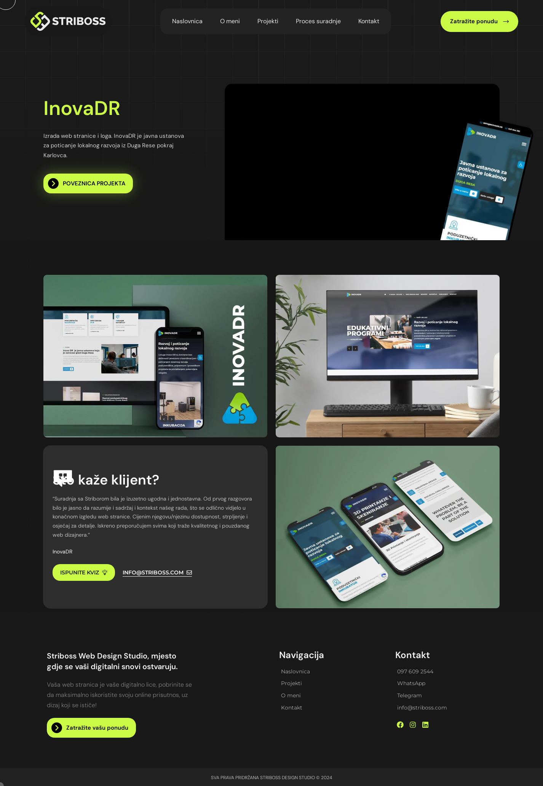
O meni (230, 21)
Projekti (267, 21)
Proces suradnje (318, 21)
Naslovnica (187, 21)
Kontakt (368, 21)
